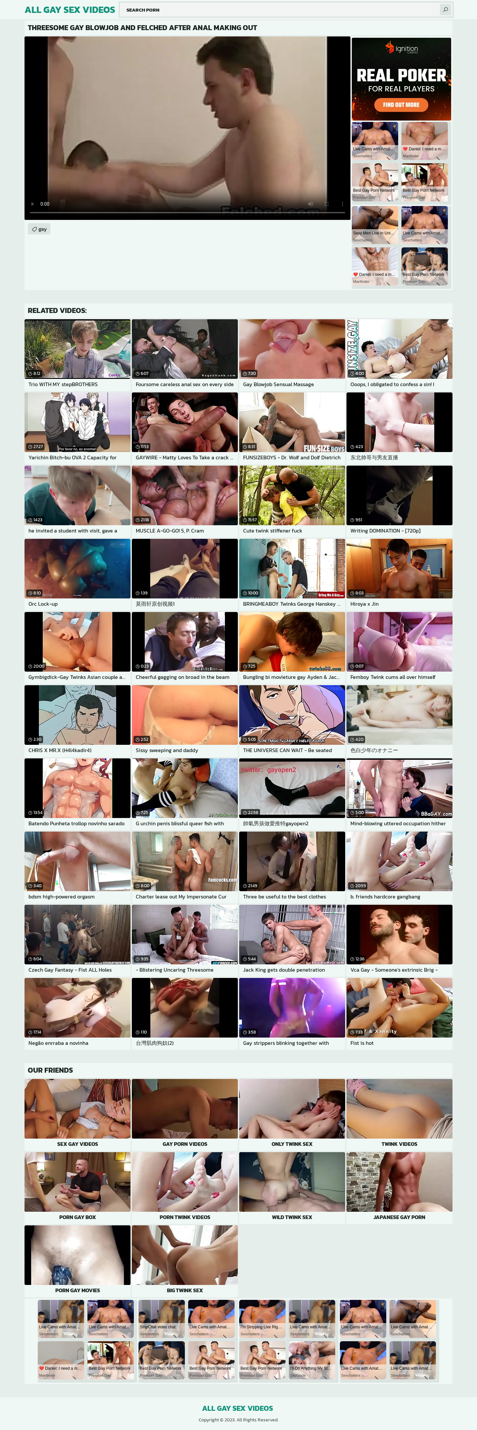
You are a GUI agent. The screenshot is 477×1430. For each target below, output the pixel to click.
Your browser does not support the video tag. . (187, 128)
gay (42, 229)
